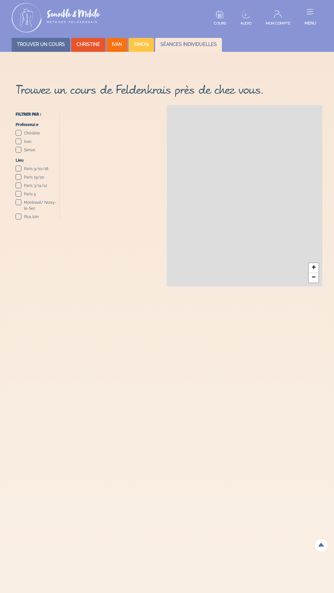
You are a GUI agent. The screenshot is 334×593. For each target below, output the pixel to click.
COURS (220, 23)
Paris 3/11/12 (31, 185)
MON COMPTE (278, 23)
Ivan (23, 141)
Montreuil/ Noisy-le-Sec (36, 205)
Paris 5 (26, 194)
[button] (313, 268)
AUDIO (245, 23)
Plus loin (27, 216)
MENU (310, 23)
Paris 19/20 (30, 177)
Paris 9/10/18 (32, 168)
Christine (28, 133)
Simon (25, 150)
